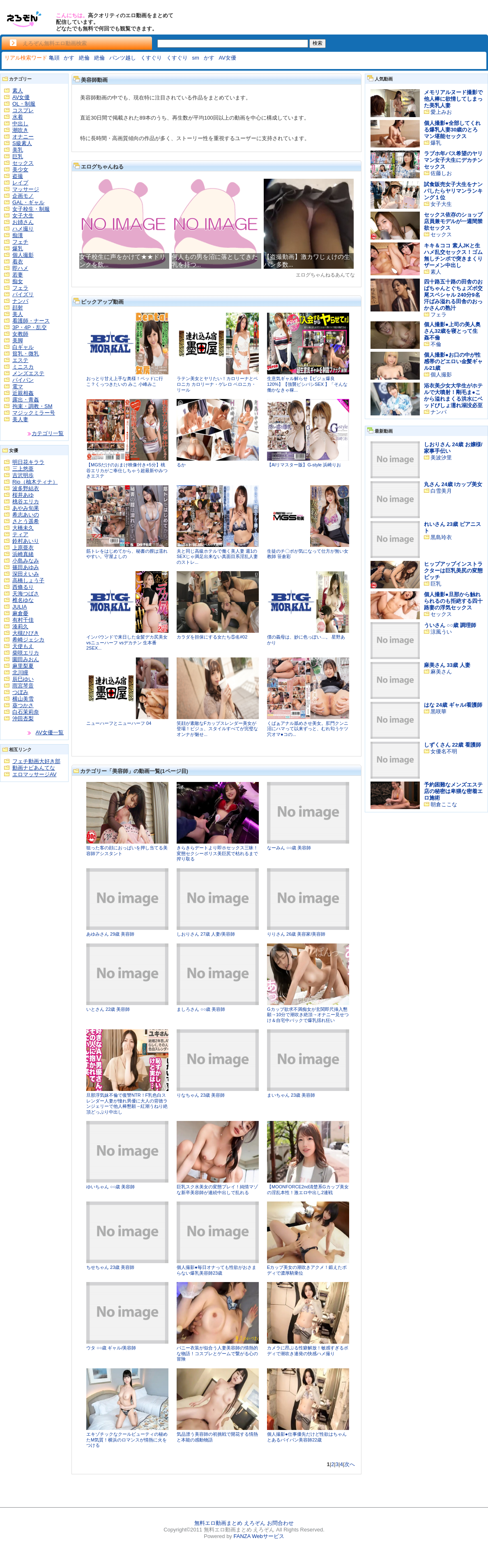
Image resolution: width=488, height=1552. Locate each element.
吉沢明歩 (23, 475)
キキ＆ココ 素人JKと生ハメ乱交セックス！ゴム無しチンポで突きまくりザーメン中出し (453, 255)
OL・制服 (23, 104)
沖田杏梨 (23, 718)
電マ (17, 386)
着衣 (17, 261)
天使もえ (23, 646)
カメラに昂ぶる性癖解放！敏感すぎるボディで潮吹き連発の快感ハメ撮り (307, 1350)
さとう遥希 (25, 521)
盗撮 (17, 176)
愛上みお (441, 112)
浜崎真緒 (23, 554)
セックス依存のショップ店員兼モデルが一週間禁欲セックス (453, 221)
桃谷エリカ (25, 501)
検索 (317, 43)
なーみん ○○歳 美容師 (289, 847)
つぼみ (20, 692)
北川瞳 (20, 672)
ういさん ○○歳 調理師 (450, 625)
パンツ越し (122, 58)
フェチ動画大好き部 (36, 761)
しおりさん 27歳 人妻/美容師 (206, 934)
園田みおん (25, 659)
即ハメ (20, 268)
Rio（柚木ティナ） (35, 482)
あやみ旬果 (25, 508)
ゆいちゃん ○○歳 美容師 (110, 1186)
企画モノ (23, 196)
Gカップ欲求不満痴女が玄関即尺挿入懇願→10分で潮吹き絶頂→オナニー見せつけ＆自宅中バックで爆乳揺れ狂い (308, 1015)
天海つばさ (25, 593)
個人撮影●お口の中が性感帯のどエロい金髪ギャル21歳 (453, 361)
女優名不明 (443, 751)
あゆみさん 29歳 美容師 (110, 934)
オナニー (23, 137)
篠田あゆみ (25, 567)
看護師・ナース (31, 321)
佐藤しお (441, 173)
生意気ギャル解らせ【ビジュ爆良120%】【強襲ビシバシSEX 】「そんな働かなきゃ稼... (307, 384)
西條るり (23, 587)
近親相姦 (23, 393)
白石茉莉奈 (25, 712)
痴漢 (17, 235)
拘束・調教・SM (32, 406)
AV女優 (227, 58)
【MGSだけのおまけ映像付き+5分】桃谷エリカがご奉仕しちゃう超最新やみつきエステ (127, 470)
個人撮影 (23, 255)
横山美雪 (23, 699)
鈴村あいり (25, 541)
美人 (17, 314)
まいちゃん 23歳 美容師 (291, 1095)
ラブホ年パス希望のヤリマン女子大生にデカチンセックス (453, 160)
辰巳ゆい (23, 679)
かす (69, 58)
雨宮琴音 (23, 686)
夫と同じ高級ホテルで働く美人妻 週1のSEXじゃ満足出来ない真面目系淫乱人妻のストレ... (217, 557)
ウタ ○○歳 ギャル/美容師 (111, 1347)
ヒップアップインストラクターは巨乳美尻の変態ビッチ (453, 570)
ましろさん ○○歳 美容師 (201, 1009)
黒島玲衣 (441, 537)
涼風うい (441, 632)
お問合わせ (280, 1523)
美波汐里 (441, 457)
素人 (17, 91)
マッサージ (25, 189)
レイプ (20, 183)
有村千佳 (23, 620)
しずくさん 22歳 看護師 (452, 745)
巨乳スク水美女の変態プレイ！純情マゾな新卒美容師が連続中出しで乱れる (217, 1189)
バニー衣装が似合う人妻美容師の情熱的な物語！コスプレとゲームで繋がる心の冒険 (217, 1353)
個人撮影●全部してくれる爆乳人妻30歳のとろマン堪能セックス (452, 129)
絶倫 (84, 58)
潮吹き (20, 130)
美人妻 (20, 419)
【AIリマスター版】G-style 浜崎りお (304, 464)
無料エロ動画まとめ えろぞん (229, 1523)
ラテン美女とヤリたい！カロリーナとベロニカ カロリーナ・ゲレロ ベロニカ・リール (217, 384)
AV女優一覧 (50, 732)
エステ (20, 360)
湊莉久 (20, 626)
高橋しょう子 (28, 580)
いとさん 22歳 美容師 (108, 1009)
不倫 (435, 344)
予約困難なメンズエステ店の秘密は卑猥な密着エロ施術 (453, 791)
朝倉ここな (443, 804)
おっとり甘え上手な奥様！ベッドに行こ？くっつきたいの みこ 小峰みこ (124, 381)
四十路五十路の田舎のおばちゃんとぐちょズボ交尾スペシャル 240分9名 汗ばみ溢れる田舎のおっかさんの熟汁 (453, 295)
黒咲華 (438, 711)
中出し (20, 123)
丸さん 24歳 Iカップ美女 (453, 484)
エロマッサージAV (34, 774)
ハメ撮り (23, 229)
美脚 (17, 340)
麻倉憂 (20, 613)
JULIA (19, 607)
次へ (349, 1464)
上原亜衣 (23, 547)
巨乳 (17, 156)
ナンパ (20, 301)
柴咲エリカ (25, 653)
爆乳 (17, 248)
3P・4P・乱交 (29, 327)
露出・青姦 (25, 400)
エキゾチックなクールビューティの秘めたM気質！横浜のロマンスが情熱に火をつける (127, 1440)
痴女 (17, 281)
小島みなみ (25, 561)
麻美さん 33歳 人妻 (447, 665)
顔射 (17, 307)
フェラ (20, 288)
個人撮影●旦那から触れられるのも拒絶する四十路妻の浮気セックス (453, 601)
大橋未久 (23, 528)
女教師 (20, 334)
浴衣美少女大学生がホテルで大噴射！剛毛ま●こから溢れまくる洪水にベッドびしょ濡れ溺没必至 (453, 395)
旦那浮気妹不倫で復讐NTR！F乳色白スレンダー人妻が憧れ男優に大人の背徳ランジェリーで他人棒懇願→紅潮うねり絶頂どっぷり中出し (127, 1103)
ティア (20, 534)
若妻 (17, 275)
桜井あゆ (23, 495)
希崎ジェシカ (28, 639)
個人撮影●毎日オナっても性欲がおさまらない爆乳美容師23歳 (216, 1270)
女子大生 (23, 215)
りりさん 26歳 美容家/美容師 (296, 934)
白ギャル (23, 347)
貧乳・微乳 (25, 354)
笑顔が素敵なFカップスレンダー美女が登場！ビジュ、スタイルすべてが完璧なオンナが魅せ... (217, 729)
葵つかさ (23, 705)
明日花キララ (28, 462)
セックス (23, 163)
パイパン (23, 380)
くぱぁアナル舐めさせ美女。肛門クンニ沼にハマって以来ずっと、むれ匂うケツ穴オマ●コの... (307, 729)
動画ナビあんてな (33, 768)
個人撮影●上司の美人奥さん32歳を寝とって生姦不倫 (452, 331)
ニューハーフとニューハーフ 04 (118, 723)
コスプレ (23, 110)
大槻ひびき (25, 633)
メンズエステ (28, 373)
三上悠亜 (23, 469)
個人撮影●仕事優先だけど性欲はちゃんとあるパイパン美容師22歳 (307, 1437)
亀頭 (54, 58)
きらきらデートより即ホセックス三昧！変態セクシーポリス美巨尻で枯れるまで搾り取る (217, 853)
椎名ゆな (23, 600)
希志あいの (25, 515)
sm (195, 58)
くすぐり (151, 58)
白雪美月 (441, 491)
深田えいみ (25, 574)
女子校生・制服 (31, 209)
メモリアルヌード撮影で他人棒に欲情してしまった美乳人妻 (453, 98)
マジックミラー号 (33, 413)
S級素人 (22, 143)
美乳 (17, 150)
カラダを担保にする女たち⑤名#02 (212, 636)
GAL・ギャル (28, 202)
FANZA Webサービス (258, 1536)
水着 (17, 117)
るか (181, 464)
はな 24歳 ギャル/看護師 (453, 705)
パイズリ (23, 294)
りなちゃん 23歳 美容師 (201, 1095)
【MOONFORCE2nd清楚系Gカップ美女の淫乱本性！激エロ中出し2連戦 (308, 1189)
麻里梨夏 (23, 666)
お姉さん (23, 222)
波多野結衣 (25, 488)
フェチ (20, 242)
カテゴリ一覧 (48, 433)
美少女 (20, 169)
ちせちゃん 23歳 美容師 (110, 1267)
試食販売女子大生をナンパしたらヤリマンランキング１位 (453, 191)
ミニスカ (23, 367)
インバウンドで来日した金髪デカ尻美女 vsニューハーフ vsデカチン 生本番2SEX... (127, 642)
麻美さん (441, 672)
